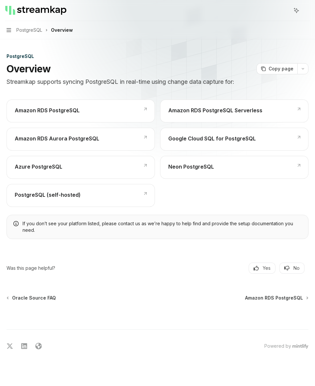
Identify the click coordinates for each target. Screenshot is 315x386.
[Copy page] (277, 68)
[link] (81, 111)
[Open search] (284, 10)
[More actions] (306, 10)
